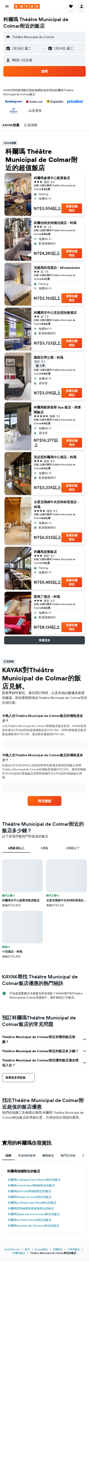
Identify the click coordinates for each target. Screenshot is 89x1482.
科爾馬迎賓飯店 (45, 552)
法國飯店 (58, 1249)
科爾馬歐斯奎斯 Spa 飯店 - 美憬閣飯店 (57, 409)
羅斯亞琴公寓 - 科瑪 (48, 357)
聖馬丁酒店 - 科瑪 (47, 597)
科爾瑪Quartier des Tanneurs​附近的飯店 (33, 1225)
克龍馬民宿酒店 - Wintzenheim (57, 268)
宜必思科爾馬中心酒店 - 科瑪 (55, 457)
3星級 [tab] (44, 848)
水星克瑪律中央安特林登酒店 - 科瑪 (56, 504)
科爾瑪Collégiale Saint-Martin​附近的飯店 (34, 1180)
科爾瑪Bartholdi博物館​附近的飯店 (29, 1191)
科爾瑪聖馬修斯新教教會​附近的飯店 (31, 1208)
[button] (7, 6)
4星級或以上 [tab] (16, 848)
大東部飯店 (74, 1249)
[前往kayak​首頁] (27, 6)
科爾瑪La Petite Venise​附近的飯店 (30, 1220)
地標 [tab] (8, 1155)
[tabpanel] (44, 909)
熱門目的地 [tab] (68, 1155)
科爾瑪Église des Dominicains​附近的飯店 (34, 1214)
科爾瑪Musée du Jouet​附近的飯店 (30, 1197)
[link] (45, 801)
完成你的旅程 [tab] (27, 1155)
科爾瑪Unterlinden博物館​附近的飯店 (31, 1185)
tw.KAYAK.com (12, 1249)
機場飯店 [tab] (48, 1155)
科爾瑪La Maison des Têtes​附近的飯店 (32, 1202)
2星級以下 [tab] (73, 848)
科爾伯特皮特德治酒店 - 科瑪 (55, 223)
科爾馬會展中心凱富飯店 (52, 178)
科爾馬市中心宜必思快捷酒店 (55, 313)
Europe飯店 (41, 1249)
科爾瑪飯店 (19, 1253)
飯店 (27, 1249)
